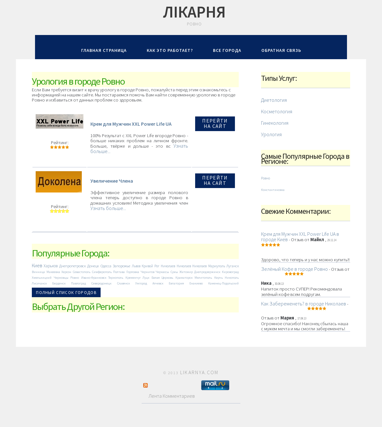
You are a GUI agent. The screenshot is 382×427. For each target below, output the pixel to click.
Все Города (227, 50)
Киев (37, 265)
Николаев (168, 266)
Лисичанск (39, 283)
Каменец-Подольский (223, 283)
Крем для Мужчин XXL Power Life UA (131, 124)
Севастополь (81, 272)
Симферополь (102, 272)
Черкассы (162, 272)
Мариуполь (216, 266)
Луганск (232, 266)
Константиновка (273, 190)
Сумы (174, 272)
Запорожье (121, 265)
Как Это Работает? (170, 50)
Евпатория (176, 283)
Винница (38, 272)
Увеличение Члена (111, 181)
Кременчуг (133, 278)
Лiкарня (194, 12)
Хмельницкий (42, 278)
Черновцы (61, 278)
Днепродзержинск (207, 272)
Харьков (51, 266)
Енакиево (196, 283)
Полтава (119, 272)
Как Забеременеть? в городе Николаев (303, 303)
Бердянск (59, 283)
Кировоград (230, 272)
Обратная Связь (281, 50)
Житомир (186, 272)
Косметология (276, 111)
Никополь (232, 278)
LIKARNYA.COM (199, 372)
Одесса (106, 265)
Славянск (123, 283)
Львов (136, 266)
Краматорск (184, 278)
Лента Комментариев (169, 396)
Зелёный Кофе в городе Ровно (294, 269)
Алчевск (157, 283)
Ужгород (141, 283)
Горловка (132, 272)
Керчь (218, 278)
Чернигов (147, 272)
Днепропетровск (72, 265)
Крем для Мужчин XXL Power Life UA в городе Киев (300, 236)
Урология (271, 134)
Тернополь (115, 278)
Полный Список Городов (66, 292)
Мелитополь (203, 278)
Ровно (74, 278)
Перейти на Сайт (215, 123)
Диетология (274, 100)
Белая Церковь (162, 278)
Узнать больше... (108, 208)
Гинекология (274, 123)
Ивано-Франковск (93, 278)
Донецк (93, 265)
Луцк (146, 278)
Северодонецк (101, 283)
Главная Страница (104, 50)
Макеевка (53, 272)
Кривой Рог (150, 266)
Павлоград (78, 283)
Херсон (66, 272)
